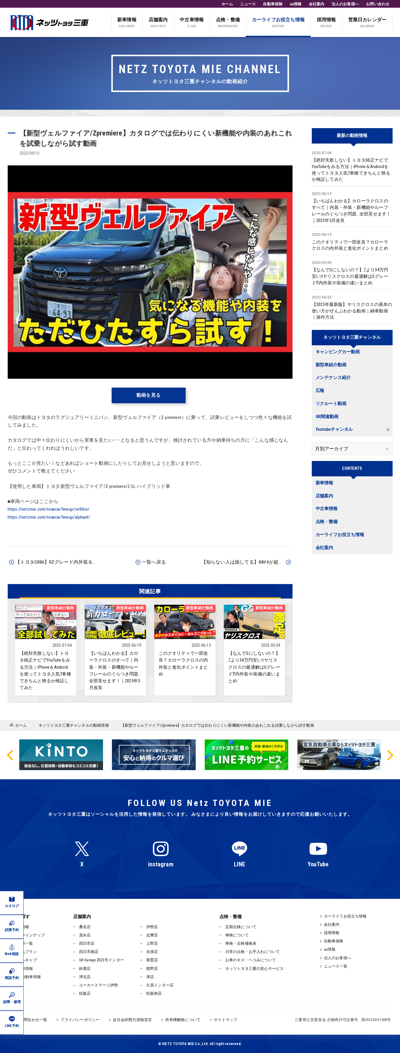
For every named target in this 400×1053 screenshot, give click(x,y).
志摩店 (152, 935)
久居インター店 (160, 985)
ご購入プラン (25, 951)
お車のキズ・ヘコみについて (250, 960)
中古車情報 (192, 23)
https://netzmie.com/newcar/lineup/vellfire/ (49, 509)
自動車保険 (272, 4)
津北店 (85, 977)
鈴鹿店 (85, 968)
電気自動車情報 (27, 977)
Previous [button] (10, 754)
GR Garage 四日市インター (101, 960)
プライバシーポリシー (79, 1019)
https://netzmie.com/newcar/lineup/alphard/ (49, 517)
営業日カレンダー (367, 23)
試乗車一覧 (23, 943)
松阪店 (85, 993)
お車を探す (19, 916)
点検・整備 (228, 23)
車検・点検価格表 (241, 943)
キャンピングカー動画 (338, 351)
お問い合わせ (377, 4)
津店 (150, 977)
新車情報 (126, 23)
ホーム (227, 4)
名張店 (152, 951)
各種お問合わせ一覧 (29, 1019)
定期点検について (241, 927)
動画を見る (148, 395)
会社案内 (317, 4)
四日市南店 (89, 951)
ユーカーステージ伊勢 (98, 985)
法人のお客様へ (345, 4)
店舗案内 (158, 23)
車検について (237, 935)
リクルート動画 (331, 403)
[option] (246, 754)
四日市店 (87, 943)
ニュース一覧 (335, 966)
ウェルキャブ (25, 960)
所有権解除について (182, 1019)
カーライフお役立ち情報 (278, 23)
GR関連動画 (327, 416)
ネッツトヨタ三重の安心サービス (254, 968)
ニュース (248, 4)
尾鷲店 (152, 960)
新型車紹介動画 (331, 364)
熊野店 (152, 968)
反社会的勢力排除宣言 (132, 1019)
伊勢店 (152, 927)
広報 (320, 390)
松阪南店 (154, 993)
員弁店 (85, 935)
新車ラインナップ (29, 935)
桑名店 (85, 927)
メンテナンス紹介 (333, 377)
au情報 (296, 4)
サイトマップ (225, 1019)
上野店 (152, 943)
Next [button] (389, 754)
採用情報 (326, 23)
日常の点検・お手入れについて (252, 951)
